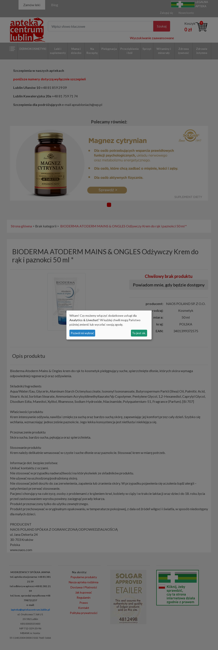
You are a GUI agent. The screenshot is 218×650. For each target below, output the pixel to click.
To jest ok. (139, 333)
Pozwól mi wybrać (82, 333)
